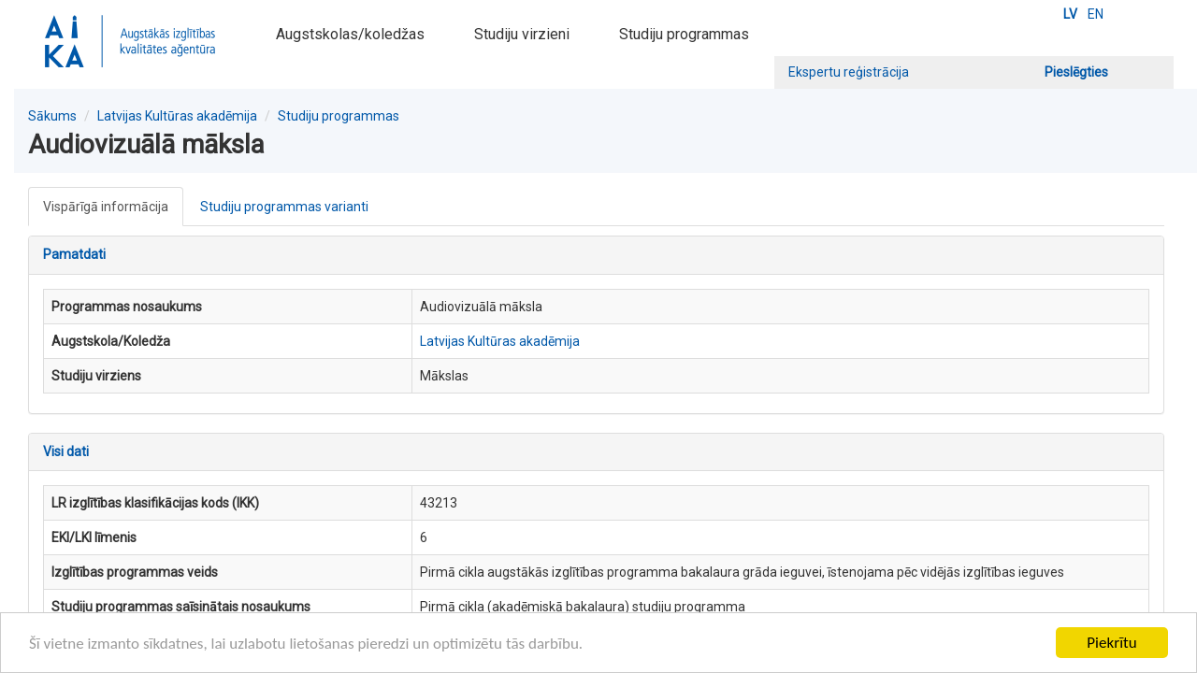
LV (1070, 14)
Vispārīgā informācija (105, 206)
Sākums (52, 115)
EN (1095, 14)
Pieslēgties (1076, 71)
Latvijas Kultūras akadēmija (177, 115)
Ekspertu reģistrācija (848, 71)
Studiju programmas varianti (284, 206)
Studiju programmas (684, 34)
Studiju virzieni (522, 34)
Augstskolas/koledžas (350, 34)
